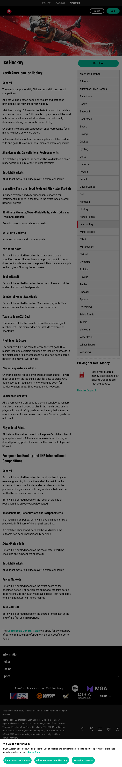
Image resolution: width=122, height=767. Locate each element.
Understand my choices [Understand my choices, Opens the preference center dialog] (17, 760)
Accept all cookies (83, 760)
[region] (61, 753)
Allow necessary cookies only (51, 760)
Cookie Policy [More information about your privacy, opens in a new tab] (34, 752)
